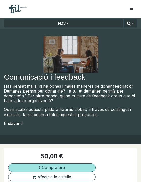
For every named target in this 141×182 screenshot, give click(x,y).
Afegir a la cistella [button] (51, 176)
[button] (130, 23)
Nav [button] (62, 23)
